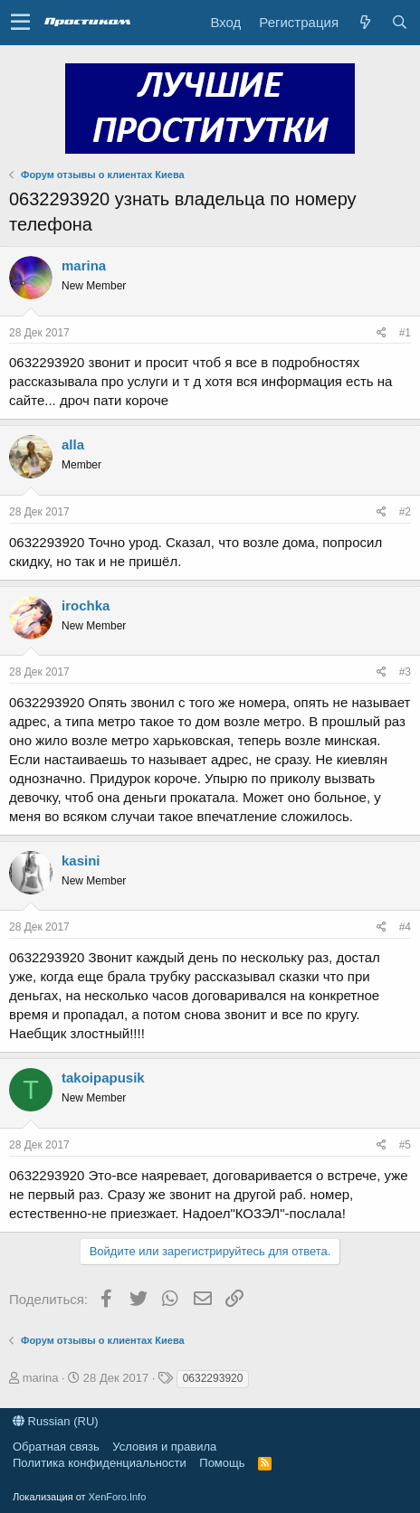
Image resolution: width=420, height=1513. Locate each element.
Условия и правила (164, 1446)
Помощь (221, 1463)
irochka (86, 605)
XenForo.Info (118, 1496)
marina (84, 265)
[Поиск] (399, 22)
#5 (405, 1145)
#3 (405, 672)
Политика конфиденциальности (99, 1463)
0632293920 (213, 1378)
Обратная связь (56, 1446)
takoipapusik (103, 1077)
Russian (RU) (56, 1421)
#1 (405, 332)
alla (73, 444)
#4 (405, 927)
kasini (81, 860)
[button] (20, 22)
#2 (405, 512)
